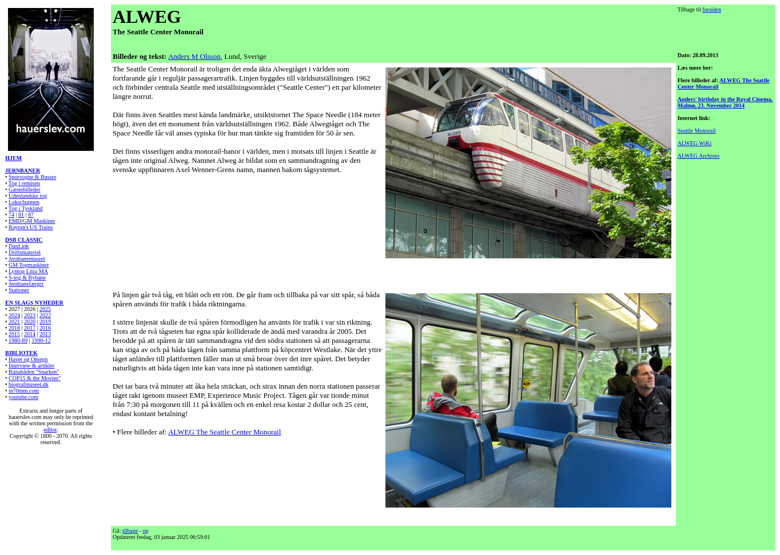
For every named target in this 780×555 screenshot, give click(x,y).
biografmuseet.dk (29, 384)
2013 (45, 334)
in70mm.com (24, 391)
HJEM (13, 158)
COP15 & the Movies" (35, 378)
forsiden (711, 9)
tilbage (130, 531)
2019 (45, 321)
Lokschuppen (24, 202)
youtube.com (23, 397)
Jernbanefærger (26, 284)
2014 (29, 334)
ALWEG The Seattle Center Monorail (224, 432)
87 (31, 214)
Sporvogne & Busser (32, 177)
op (146, 531)
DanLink (19, 246)
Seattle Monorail (697, 130)
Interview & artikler (31, 365)
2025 (45, 309)
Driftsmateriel (25, 252)
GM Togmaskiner (29, 265)
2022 (45, 315)
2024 (14, 315)
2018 (14, 328)
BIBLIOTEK (21, 353)
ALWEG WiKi (695, 143)
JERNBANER (22, 170)
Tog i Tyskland (26, 208)
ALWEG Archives (698, 156)
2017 (29, 328)
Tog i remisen (24, 183)
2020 (29, 321)
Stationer (19, 290)
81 (21, 214)
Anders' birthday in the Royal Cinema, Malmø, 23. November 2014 (725, 102)
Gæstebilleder (25, 189)
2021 (14, 321)
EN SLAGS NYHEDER (34, 303)
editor (50, 429)
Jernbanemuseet (27, 258)
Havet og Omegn (28, 359)
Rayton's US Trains (31, 227)
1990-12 (40, 340)
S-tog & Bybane (27, 277)
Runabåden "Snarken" (34, 372)
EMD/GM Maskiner (32, 221)
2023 (29, 315)
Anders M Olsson (194, 56)
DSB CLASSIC (23, 240)
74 (11, 214)
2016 (45, 328)
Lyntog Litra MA (28, 271)
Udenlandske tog (28, 196)
